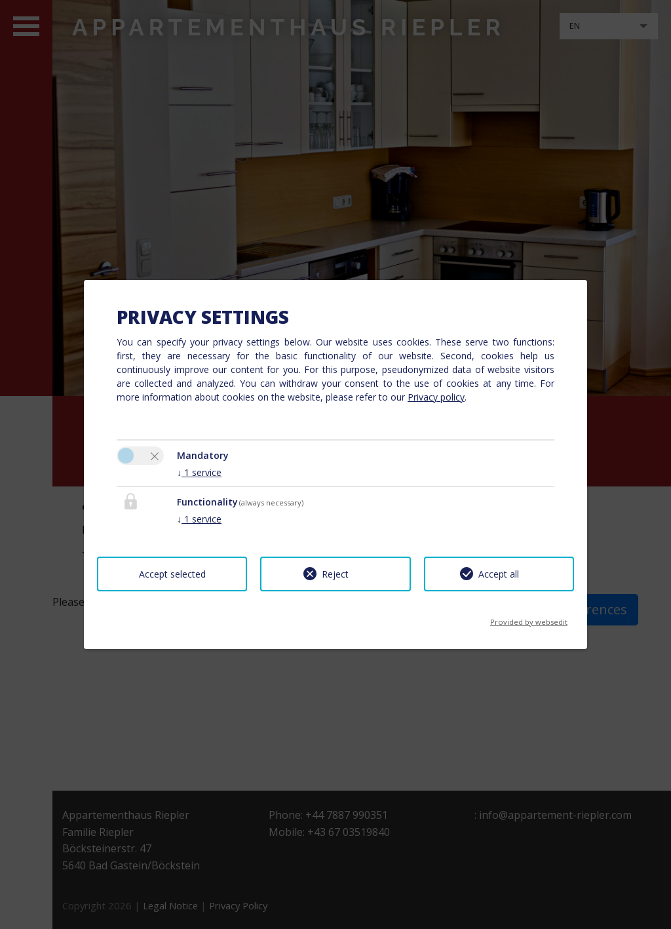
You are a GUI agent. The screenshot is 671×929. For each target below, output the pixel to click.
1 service (199, 472)
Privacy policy (436, 397)
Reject (335, 574)
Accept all (498, 574)
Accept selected (172, 574)
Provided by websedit (528, 618)
